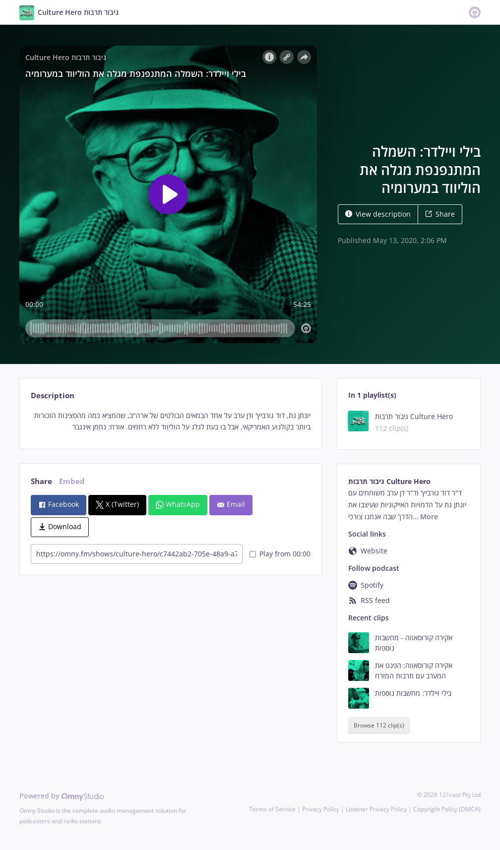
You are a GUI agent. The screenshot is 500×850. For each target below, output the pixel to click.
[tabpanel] (170, 421)
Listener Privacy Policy (376, 809)
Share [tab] (41, 481)
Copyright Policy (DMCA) (447, 809)
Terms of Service (272, 809)
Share (440, 214)
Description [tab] (52, 395)
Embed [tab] (72, 481)
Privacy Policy (320, 809)
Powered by (61, 795)
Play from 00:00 (280, 553)
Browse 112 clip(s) (379, 725)
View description (378, 214)
